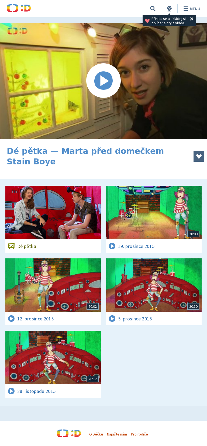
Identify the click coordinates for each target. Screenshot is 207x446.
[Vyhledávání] (153, 8)
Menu (191, 9)
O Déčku (96, 434)
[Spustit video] (103, 81)
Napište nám (117, 434)
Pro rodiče (139, 434)
